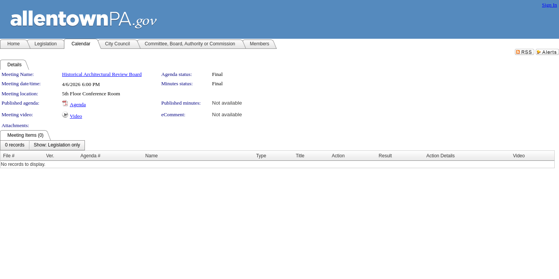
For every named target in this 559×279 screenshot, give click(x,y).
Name (151, 155)
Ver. (50, 155)
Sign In (549, 5)
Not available (227, 103)
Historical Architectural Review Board (101, 74)
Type (261, 155)
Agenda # (90, 155)
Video (76, 116)
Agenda (78, 104)
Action (338, 155)
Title (300, 155)
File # (8, 155)
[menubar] (42, 145)
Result (385, 155)
